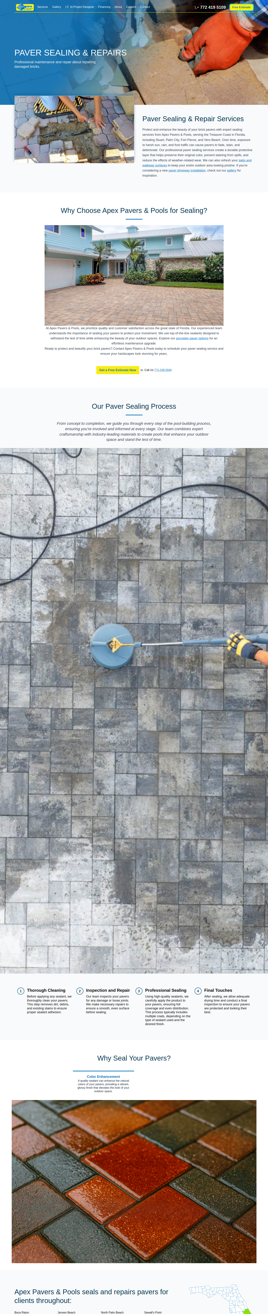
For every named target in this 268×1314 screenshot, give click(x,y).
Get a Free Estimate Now (117, 370)
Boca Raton (22, 1312)
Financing (104, 6)
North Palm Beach (112, 1312)
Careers (131, 6)
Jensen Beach (66, 1312)
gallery (231, 170)
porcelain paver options (192, 338)
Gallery (56, 6)
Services (42, 6)
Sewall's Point (153, 1312)
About (118, 6)
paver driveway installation (187, 170)
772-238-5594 (163, 370)
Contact (145, 6)
